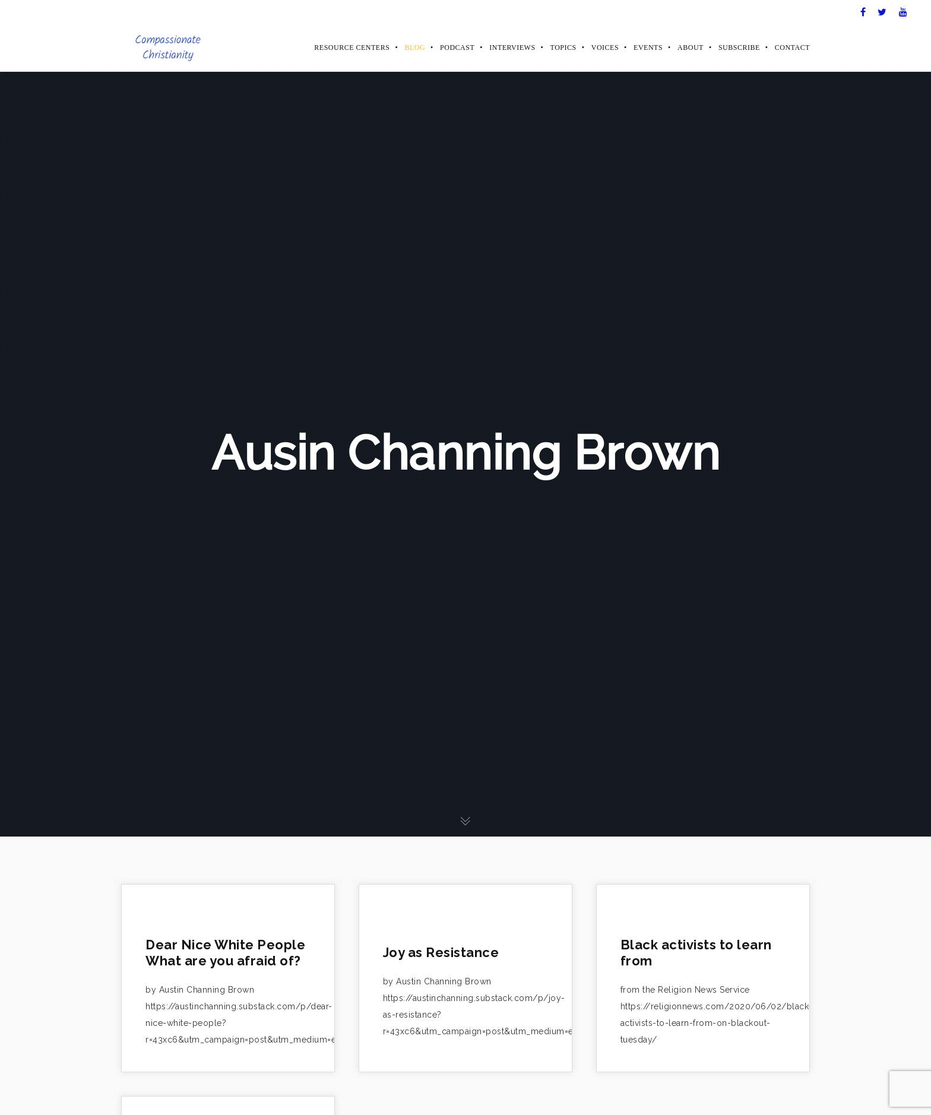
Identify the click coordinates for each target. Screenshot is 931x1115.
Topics (563, 47)
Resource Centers (352, 47)
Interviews (512, 47)
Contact (792, 47)
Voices (605, 47)
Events (648, 47)
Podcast (457, 47)
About (690, 47)
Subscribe (739, 47)
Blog (414, 47)
